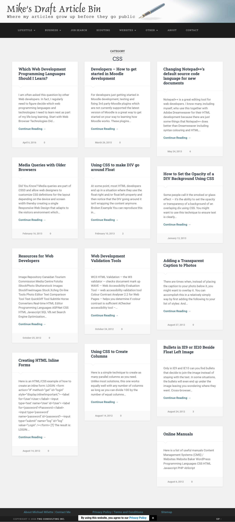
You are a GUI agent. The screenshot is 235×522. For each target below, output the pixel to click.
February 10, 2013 (105, 233)
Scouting (103, 30)
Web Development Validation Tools (108, 258)
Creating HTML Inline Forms (39, 362)
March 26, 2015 (103, 142)
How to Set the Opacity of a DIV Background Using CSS (188, 176)
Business (51, 30)
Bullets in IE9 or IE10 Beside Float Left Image (189, 349)
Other (150, 30)
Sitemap (166, 512)
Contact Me (63, 512)
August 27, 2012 (176, 325)
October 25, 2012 (32, 337)
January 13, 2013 (177, 238)
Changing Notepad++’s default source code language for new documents (183, 76)
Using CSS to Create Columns (109, 354)
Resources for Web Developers (36, 258)
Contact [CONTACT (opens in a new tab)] (192, 30)
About (172, 30)
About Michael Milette (38, 512)
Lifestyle (25, 30)
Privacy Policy (102, 512)
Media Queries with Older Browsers (42, 167)
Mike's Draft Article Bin (52, 8)
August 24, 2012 (176, 411)
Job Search (79, 30)
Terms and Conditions (128, 512)
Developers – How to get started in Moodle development (113, 74)
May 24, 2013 (175, 151)
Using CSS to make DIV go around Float (115, 167)
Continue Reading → (32, 128)
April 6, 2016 (29, 142)
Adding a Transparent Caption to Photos (183, 263)
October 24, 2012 (104, 329)
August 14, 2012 (104, 415)
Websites (126, 30)
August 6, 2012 (176, 481)
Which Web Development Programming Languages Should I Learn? (42, 74)
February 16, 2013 (32, 233)
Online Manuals (178, 433)
